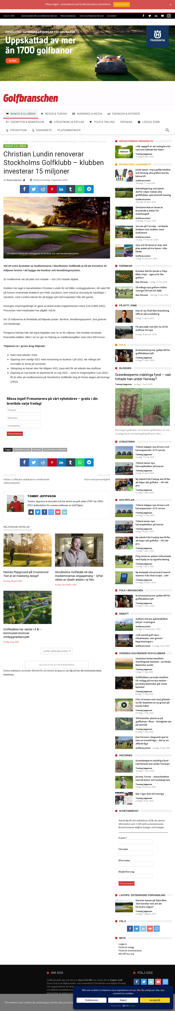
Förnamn (123, 849)
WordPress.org (126, 953)
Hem (5, 141)
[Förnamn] (24, 410)
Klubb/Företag (126, 871)
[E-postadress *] (24, 426)
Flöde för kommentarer (130, 950)
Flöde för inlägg (126, 947)
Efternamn (124, 860)
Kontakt (112, 16)
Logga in (123, 944)
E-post (123, 837)
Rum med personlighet (86, 477)
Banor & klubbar (19, 141)
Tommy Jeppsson (14, 180)
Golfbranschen (143, 180)
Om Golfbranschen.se (91, 16)
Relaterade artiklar (16, 527)
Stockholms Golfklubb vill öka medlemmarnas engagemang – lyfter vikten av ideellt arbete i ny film (56, 569)
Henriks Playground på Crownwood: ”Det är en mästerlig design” (18, 565)
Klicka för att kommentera (56, 604)
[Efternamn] (24, 418)
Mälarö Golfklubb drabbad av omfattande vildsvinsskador (27, 478)
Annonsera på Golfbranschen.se (39, 16)
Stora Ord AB (85, 980)
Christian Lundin (22, 449)
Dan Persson (142, 282)
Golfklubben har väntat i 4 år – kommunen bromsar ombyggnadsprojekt (93, 565)
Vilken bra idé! (121, 4)
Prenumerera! (68, 16)
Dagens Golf (116, 980)
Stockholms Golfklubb (55, 449)
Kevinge (37, 449)
